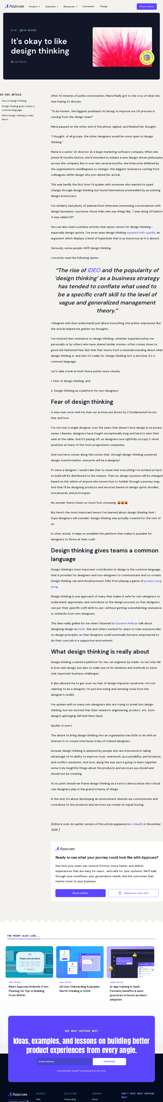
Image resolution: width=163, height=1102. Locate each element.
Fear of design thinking (14, 100)
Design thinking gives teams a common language (18, 108)
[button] (34, 6)
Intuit (81, 629)
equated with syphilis (141, 233)
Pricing (103, 6)
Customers (88, 6)
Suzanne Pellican (127, 623)
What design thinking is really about (18, 117)
